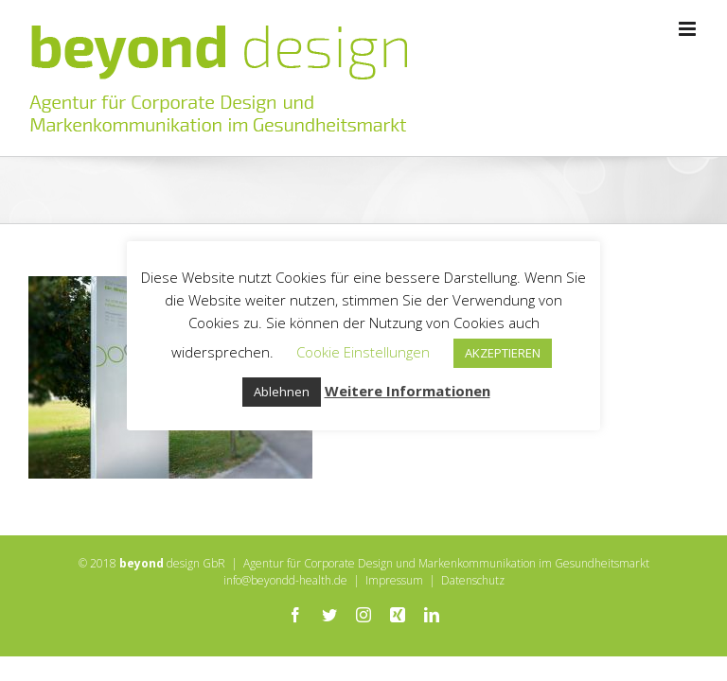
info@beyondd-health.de (285, 580)
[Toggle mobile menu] (689, 29)
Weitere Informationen (407, 390)
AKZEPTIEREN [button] (503, 352)
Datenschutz (473, 580)
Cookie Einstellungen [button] (363, 351)
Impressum (394, 580)
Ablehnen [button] (282, 391)
